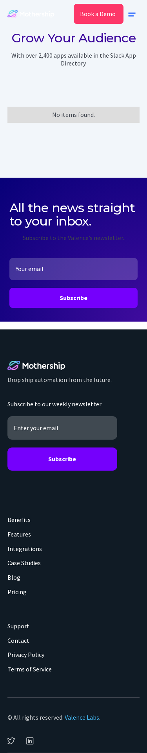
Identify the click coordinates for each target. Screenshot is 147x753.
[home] (30, 14)
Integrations (24, 549)
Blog (13, 577)
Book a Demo (98, 14)
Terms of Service (29, 669)
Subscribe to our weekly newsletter (54, 404)
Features (19, 534)
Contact (18, 640)
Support (18, 626)
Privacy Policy (25, 654)
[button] (132, 13)
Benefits (19, 520)
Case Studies (24, 563)
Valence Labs (82, 717)
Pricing (17, 592)
